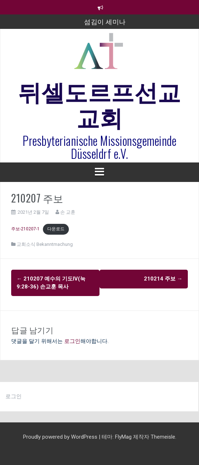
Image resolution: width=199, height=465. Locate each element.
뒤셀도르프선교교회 (99, 103)
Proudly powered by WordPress (61, 437)
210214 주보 (163, 278)
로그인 (72, 341)
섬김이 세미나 (105, 21)
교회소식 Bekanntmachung (45, 244)
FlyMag (123, 437)
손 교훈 (67, 212)
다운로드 (56, 228)
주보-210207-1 (25, 228)
